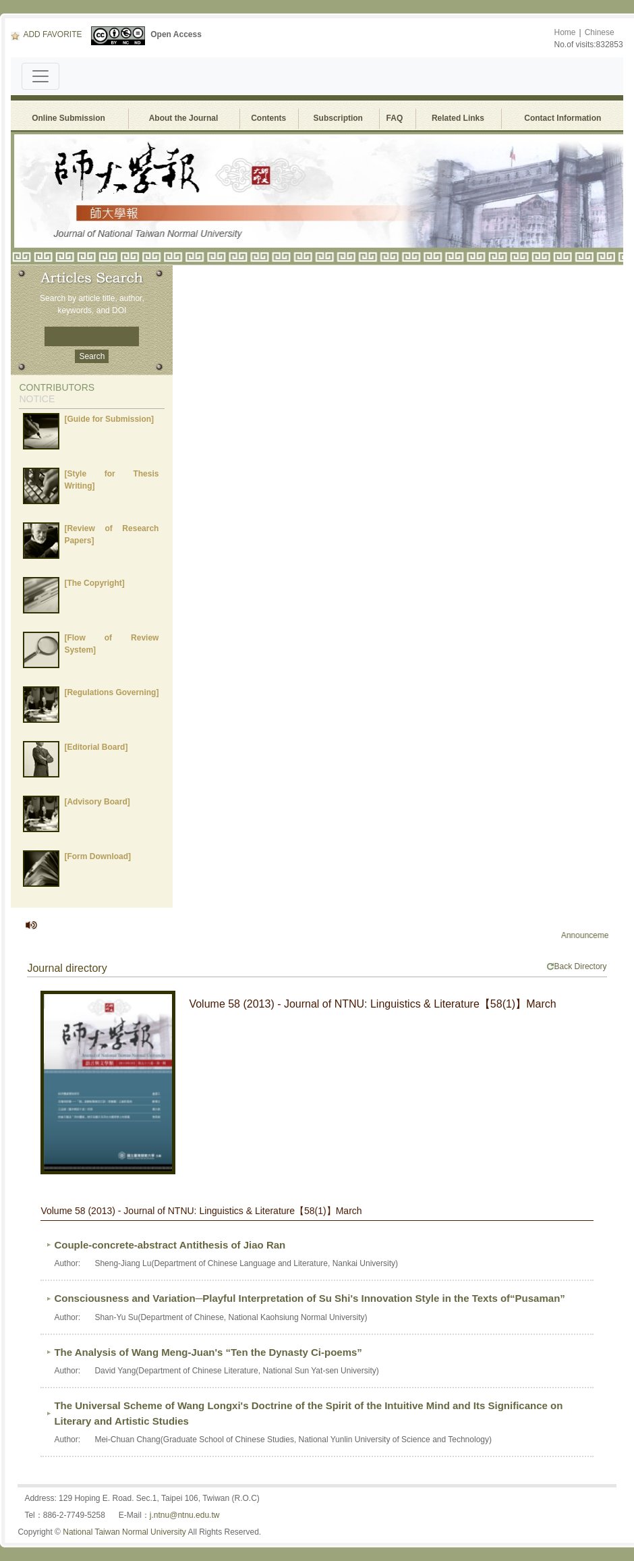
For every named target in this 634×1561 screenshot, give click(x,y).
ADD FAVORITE (46, 34)
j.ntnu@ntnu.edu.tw (185, 1515)
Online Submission (68, 118)
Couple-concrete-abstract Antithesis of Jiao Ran (169, 1245)
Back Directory (576, 966)
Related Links (458, 118)
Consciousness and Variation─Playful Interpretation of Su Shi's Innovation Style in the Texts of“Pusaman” (309, 1298)
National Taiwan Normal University (124, 1532)
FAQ (396, 118)
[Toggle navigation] (40, 76)
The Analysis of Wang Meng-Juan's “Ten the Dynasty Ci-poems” (208, 1352)
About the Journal (184, 118)
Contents (268, 118)
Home (565, 32)
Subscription (338, 118)
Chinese (599, 32)
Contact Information (562, 118)
